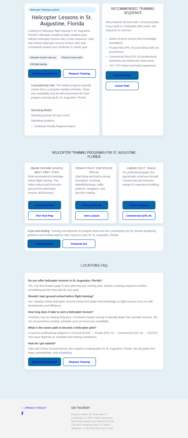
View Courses (122, 75)
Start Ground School (44, 73)
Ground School (44, 205)
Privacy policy (35, 407)
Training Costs (44, 243)
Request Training (79, 73)
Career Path (122, 85)
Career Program (139, 205)
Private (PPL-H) (91, 205)
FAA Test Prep (44, 215)
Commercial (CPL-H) (138, 215)
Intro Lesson (91, 215)
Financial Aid (79, 243)
